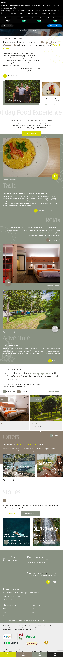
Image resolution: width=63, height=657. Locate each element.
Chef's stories (11, 513)
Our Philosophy (31, 133)
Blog (33, 608)
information (44, 573)
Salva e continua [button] (54, 25)
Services (34, 616)
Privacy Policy (6, 649)
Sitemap (25, 649)
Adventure (6, 616)
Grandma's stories (30, 513)
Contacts (55, 654)
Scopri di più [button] (7, 25)
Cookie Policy (16, 649)
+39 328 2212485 (8, 600)
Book (8, 654)
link (59, 628)
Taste (4, 608)
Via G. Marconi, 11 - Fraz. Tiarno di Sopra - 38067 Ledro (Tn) (21, 592)
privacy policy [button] (49, 5)
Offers (34, 612)
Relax (4, 612)
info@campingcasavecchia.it (11, 596)
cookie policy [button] (13, 8)
